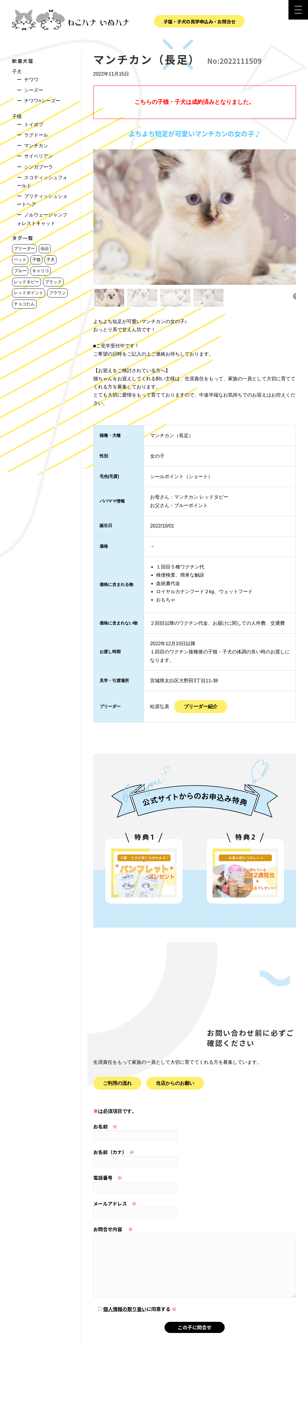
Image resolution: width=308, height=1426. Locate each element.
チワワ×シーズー (42, 100)
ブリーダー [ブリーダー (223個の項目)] (24, 248)
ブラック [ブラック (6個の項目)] (53, 281)
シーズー (33, 90)
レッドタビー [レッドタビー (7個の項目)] (26, 281)
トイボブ (33, 124)
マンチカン (36, 145)
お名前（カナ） (194, 1157)
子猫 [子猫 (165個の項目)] (36, 259)
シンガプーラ (38, 167)
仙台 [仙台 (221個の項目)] (45, 248)
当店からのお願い (175, 1083)
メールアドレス (194, 1209)
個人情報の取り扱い (124, 1308)
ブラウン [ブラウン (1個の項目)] (57, 292)
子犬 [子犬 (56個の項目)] (50, 259)
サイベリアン (38, 156)
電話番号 (194, 1183)
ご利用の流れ (117, 1083)
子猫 (17, 116)
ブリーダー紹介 (200, 706)
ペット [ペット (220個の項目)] (20, 259)
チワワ (31, 79)
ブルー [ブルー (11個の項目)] (20, 270)
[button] (102, 217)
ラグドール (36, 135)
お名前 (194, 1132)
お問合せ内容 (194, 1261)
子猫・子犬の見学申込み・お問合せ (199, 21)
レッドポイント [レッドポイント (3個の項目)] (28, 292)
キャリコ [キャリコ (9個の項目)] (40, 270)
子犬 (17, 71)
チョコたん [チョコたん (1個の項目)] (24, 303)
